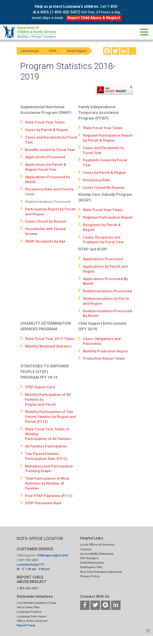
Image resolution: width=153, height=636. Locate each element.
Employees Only (91, 567)
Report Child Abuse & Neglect (93, 17)
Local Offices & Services (97, 544)
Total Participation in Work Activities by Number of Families (47, 483)
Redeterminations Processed (107, 291)
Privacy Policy (89, 576)
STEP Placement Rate (43, 503)
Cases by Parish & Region (46, 130)
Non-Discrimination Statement (101, 572)
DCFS (54, 51)
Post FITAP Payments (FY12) (48, 496)
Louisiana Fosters (29, 611)
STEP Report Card (40, 387)
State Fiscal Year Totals (45, 122)
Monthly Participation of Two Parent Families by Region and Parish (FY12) (50, 417)
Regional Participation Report (108, 217)
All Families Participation (46, 446)
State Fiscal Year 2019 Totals (49, 339)
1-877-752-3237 (27, 560)
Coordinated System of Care (36, 603)
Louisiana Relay (28, 564)
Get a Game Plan (28, 607)
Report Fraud (26, 625)
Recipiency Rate (96, 180)
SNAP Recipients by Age (45, 241)
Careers (86, 549)
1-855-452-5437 (27, 588)
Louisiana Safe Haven (31, 616)
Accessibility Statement (96, 553)
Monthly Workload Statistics (48, 346)
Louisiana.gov (30, 51)
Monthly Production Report (105, 351)
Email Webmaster (92, 562)
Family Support (80, 51)
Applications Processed (45, 157)
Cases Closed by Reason (45, 221)
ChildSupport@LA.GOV (52, 555)
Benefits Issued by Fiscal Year (50, 150)
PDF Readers (89, 558)
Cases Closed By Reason (103, 187)
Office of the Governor (32, 621)
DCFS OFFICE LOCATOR (40, 538)
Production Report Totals (104, 358)
